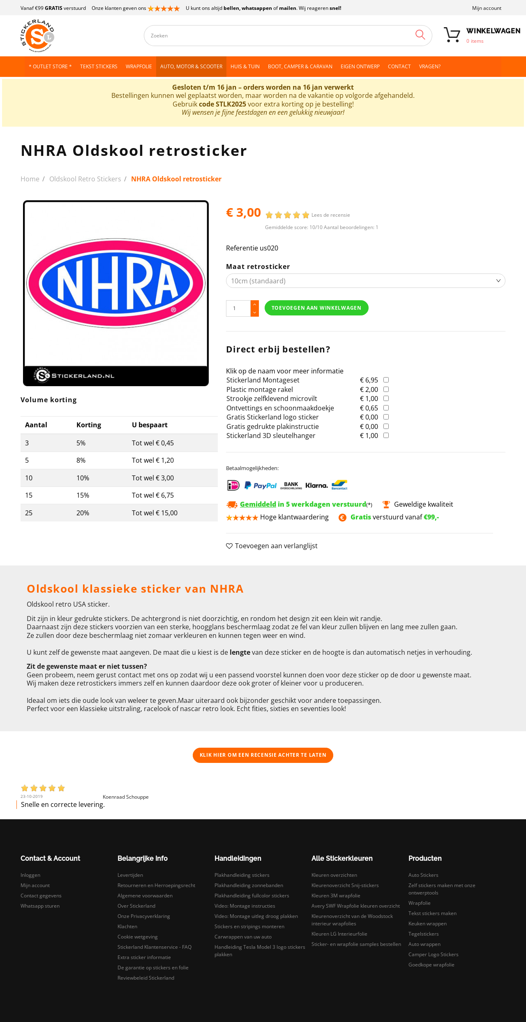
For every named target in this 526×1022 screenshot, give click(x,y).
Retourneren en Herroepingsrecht (156, 885)
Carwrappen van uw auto (243, 936)
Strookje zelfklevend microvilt (271, 398)
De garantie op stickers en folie (153, 967)
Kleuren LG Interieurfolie (339, 933)
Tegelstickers (423, 933)
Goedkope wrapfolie (431, 964)
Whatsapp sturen (40, 905)
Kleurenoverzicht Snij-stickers (345, 885)
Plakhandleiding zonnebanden (249, 885)
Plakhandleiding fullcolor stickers (252, 895)
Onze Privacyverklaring (144, 916)
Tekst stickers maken (432, 913)
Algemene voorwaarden (145, 895)
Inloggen (30, 874)
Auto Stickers (423, 874)
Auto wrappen (424, 944)
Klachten (127, 926)
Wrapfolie (419, 902)
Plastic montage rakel (259, 389)
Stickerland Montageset (263, 380)
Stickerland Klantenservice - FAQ (154, 946)
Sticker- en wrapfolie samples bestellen (356, 944)
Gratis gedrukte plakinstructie (272, 426)
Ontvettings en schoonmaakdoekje (280, 408)
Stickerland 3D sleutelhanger (271, 435)
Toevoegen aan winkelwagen (317, 307)
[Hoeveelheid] (238, 308)
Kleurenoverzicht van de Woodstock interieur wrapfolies (352, 920)
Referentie (242, 248)
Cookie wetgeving (138, 936)
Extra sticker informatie (144, 957)
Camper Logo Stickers (433, 954)
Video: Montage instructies (245, 905)
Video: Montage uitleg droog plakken (256, 916)
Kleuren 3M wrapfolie (335, 895)
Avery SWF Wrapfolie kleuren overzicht (355, 905)
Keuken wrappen (427, 923)
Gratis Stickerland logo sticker (272, 417)
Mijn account (486, 8)
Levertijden (130, 874)
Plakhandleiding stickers (242, 874)
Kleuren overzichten (334, 874)
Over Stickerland (136, 905)
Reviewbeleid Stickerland (146, 977)
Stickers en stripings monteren (249, 926)
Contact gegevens (41, 895)
